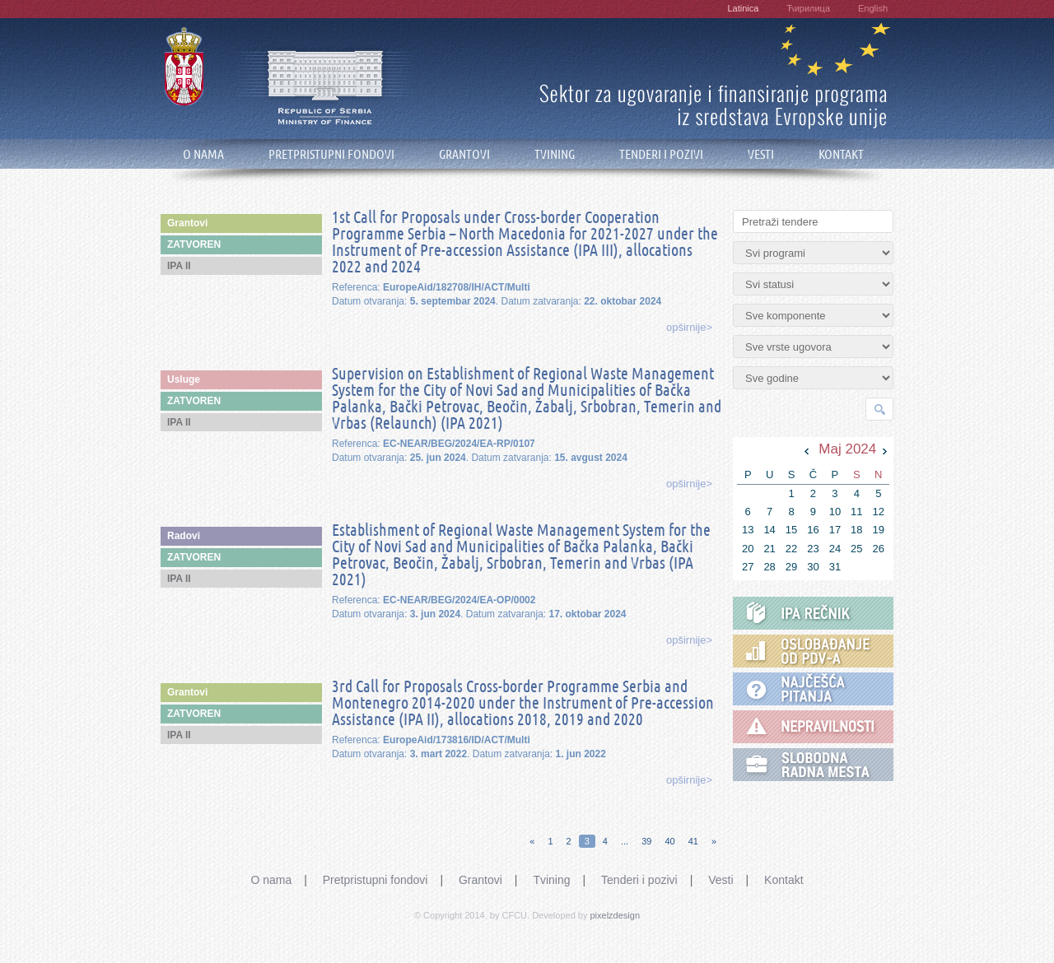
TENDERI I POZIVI (661, 154)
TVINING (554, 154)
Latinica (742, 8)
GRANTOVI (464, 154)
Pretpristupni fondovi (375, 879)
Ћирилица (808, 8)
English (873, 8)
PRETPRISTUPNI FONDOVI (331, 154)
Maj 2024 (847, 449)
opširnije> (689, 327)
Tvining (551, 879)
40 (669, 841)
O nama (270, 879)
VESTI (761, 154)
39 (646, 841)
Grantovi (480, 879)
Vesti (720, 879)
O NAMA (203, 154)
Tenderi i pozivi (639, 879)
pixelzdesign (615, 915)
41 (693, 841)
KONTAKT (841, 154)
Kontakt (783, 879)
